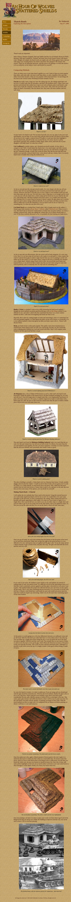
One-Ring (54, 311)
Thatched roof (53, 209)
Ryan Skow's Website (38, 209)
